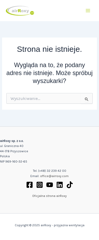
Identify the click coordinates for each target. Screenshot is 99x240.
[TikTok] (69, 184)
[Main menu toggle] (88, 10)
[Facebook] (29, 184)
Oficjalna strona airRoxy (49, 196)
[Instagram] (39, 184)
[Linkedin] (59, 184)
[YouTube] (49, 184)
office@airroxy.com (54, 176)
